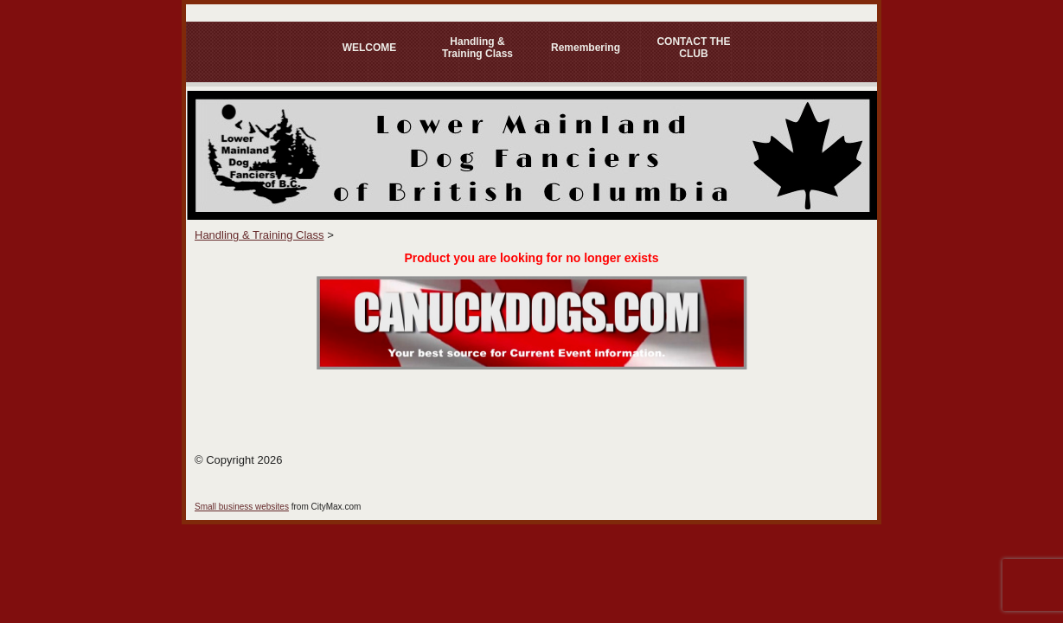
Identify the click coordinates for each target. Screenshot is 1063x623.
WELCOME (370, 48)
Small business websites (242, 506)
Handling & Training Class (477, 47)
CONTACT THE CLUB (693, 47)
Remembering (585, 48)
